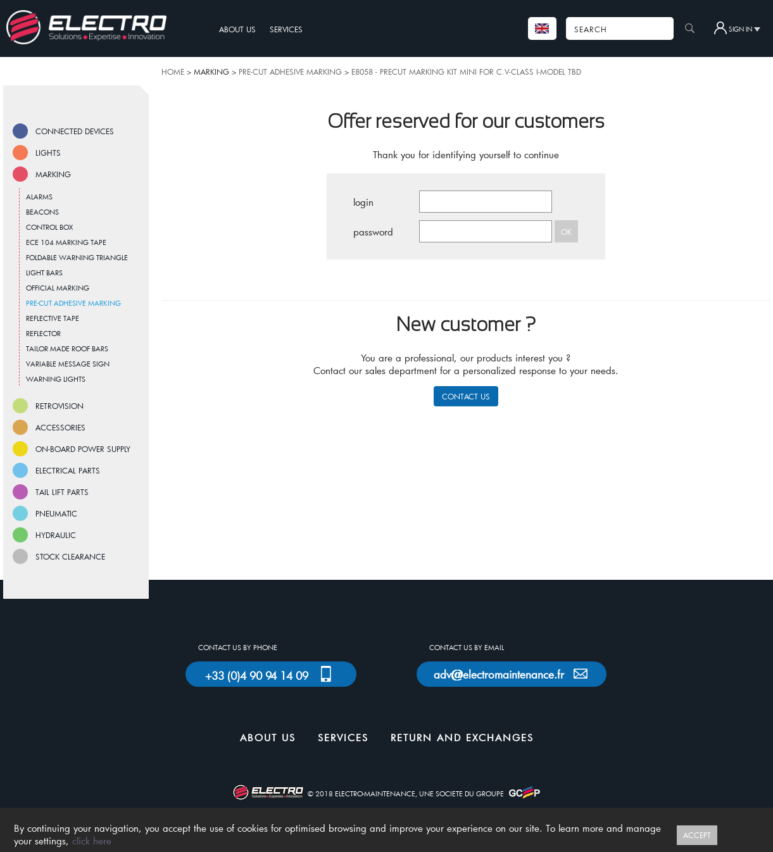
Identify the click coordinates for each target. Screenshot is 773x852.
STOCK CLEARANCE (70, 556)
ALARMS (39, 196)
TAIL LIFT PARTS (62, 492)
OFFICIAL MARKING (57, 287)
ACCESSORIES (60, 427)
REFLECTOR (43, 333)
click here (91, 840)
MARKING (53, 174)
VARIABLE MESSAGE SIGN (68, 363)
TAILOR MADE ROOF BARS (67, 348)
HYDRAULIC (55, 535)
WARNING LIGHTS (55, 379)
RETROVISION (59, 406)
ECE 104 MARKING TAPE (66, 242)
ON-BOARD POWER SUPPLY (82, 449)
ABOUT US (237, 29)
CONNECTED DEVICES (74, 131)
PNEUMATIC (56, 513)
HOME (172, 71)
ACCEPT (697, 835)
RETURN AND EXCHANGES (462, 737)
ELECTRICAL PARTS (67, 470)
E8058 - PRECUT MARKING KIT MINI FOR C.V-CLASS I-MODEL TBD (466, 71)
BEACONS (42, 211)
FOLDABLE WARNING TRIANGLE (77, 257)
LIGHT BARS (44, 272)
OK (566, 232)
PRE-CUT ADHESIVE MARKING (290, 71)
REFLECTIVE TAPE (52, 318)
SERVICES (286, 29)
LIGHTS (48, 152)
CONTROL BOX (49, 227)
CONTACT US (466, 396)
